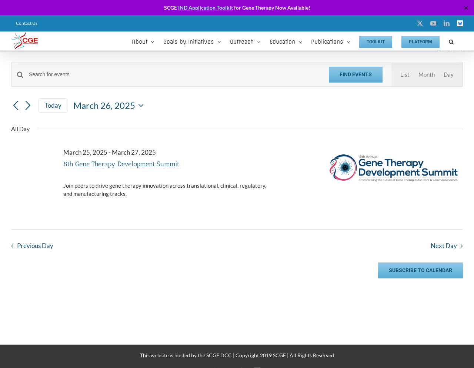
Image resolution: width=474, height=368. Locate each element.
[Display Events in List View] (405, 74)
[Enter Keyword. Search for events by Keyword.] (174, 74)
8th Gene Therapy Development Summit (121, 164)
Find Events (356, 74)
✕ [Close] (466, 7)
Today (53, 105)
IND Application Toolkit (205, 7)
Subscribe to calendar (420, 270)
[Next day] (28, 105)
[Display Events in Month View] (426, 74)
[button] (451, 41)
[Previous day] (15, 105)
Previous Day (35, 246)
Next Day (444, 246)
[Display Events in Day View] (449, 74)
